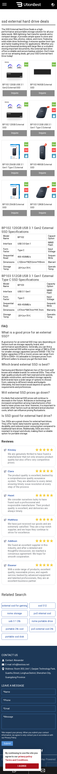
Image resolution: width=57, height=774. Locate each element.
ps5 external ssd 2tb (42, 628)
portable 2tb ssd (14, 628)
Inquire (14, 93)
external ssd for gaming (14, 605)
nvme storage (14, 613)
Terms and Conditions (16, 760)
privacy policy (25, 756)
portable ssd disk (14, 636)
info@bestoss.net (20, 664)
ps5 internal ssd (42, 613)
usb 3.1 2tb (15, 621)
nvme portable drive (42, 621)
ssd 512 (42, 605)
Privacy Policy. (11, 738)
